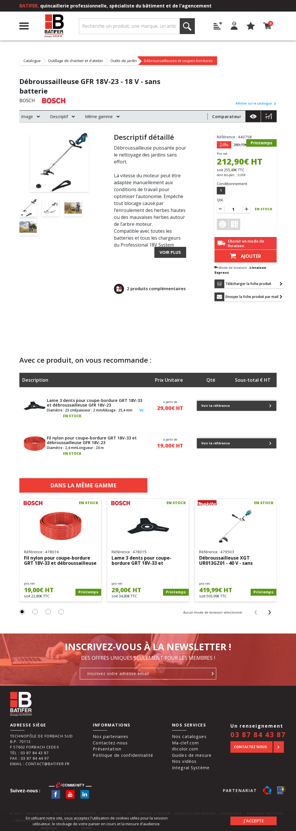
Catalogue (32, 60)
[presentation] (255, 609)
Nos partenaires (110, 733)
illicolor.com (185, 746)
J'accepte (253, 820)
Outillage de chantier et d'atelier (75, 60)
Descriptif (59, 116)
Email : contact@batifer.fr (40, 760)
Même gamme (99, 116)
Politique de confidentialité (123, 752)
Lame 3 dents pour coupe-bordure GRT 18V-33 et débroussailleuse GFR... (141, 558)
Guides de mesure (192, 752)
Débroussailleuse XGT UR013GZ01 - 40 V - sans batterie (226, 558)
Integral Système (191, 764)
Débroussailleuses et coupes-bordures (178, 60)
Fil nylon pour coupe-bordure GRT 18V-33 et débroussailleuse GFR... (60, 558)
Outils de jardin (123, 60)
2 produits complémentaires (150, 289)
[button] (22, 609)
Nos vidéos (184, 758)
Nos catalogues (189, 733)
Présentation (107, 746)
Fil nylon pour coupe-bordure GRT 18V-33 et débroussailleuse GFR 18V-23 (92, 437)
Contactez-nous (110, 740)
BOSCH (27, 101)
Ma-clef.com (185, 740)
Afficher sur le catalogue (256, 103)
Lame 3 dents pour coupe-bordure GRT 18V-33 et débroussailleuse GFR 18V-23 (94, 400)
